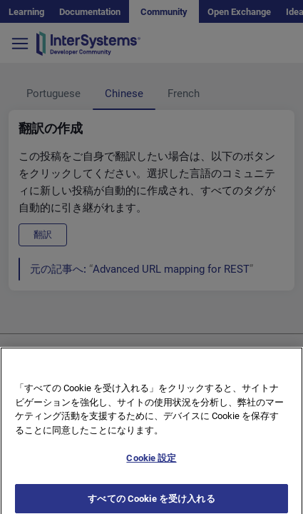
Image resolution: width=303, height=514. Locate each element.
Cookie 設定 (151, 463)
